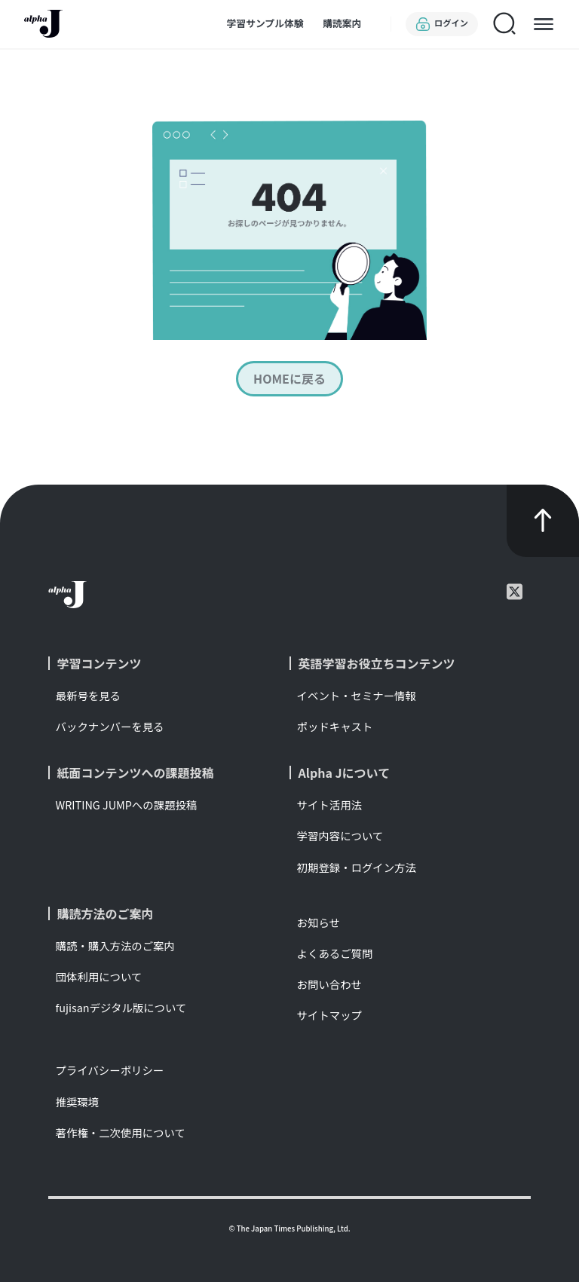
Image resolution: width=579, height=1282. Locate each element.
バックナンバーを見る (110, 726)
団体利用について (99, 976)
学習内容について (340, 835)
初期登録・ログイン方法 (356, 867)
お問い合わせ (329, 984)
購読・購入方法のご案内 (115, 945)
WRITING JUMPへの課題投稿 (127, 804)
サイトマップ (329, 1015)
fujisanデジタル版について (121, 1007)
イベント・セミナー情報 (356, 695)
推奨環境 (78, 1101)
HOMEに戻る (289, 379)
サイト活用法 (329, 804)
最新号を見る (88, 695)
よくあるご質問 (335, 953)
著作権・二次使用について (120, 1132)
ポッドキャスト (335, 726)
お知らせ (318, 922)
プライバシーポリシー (110, 1070)
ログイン (441, 24)
